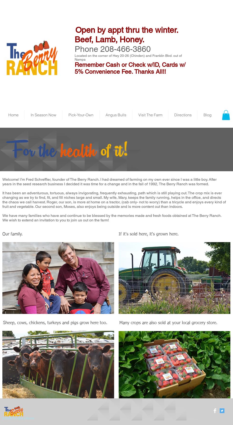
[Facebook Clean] (215, 410)
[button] (226, 115)
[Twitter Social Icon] (222, 410)
